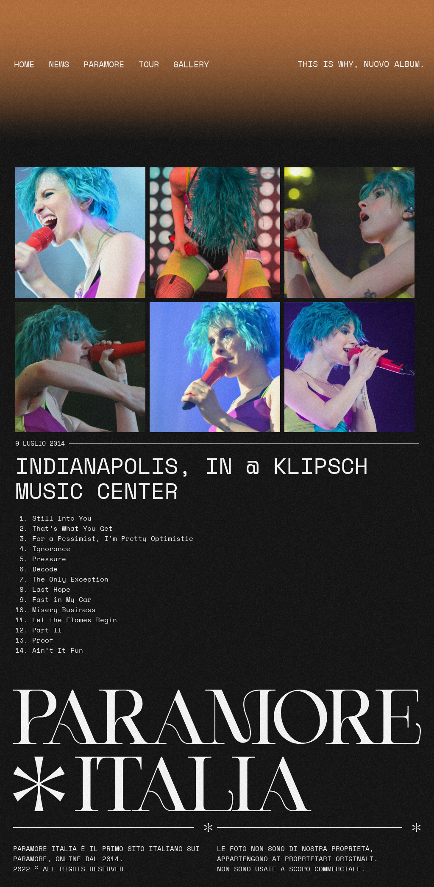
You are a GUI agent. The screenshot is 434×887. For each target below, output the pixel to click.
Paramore (103, 65)
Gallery (191, 65)
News (59, 65)
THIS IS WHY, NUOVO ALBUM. (361, 64)
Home (24, 65)
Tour (149, 65)
